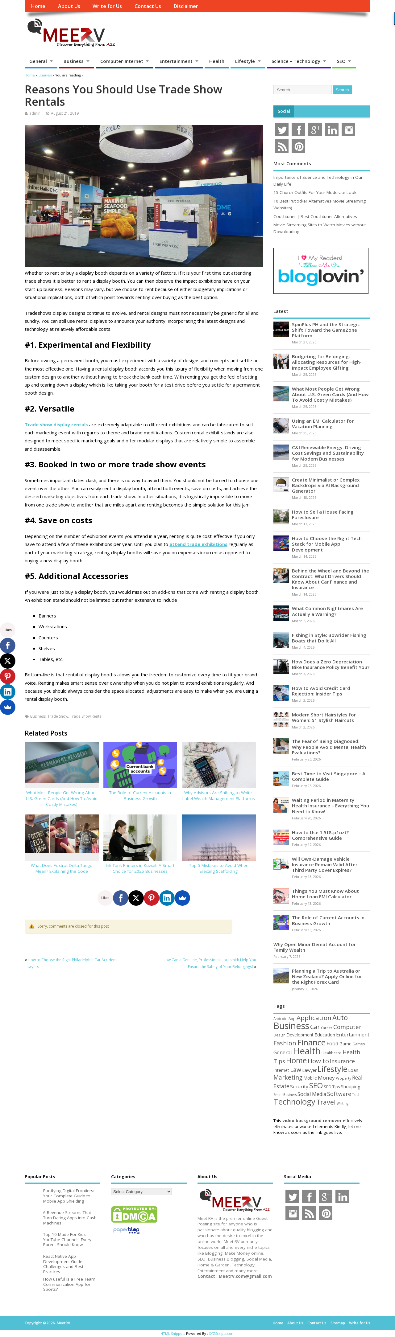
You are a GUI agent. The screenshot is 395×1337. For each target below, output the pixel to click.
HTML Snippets (172, 1333)
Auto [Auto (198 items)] (340, 1017)
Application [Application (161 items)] (314, 1017)
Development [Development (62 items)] (300, 1035)
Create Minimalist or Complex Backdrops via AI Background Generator (326, 485)
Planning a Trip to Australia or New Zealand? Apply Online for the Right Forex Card (327, 976)
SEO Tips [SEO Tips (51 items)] (332, 1086)
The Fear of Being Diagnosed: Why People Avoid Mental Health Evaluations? (329, 746)
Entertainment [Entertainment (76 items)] (352, 1034)
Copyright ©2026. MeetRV (47, 1323)
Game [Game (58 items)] (345, 1044)
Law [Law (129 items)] (295, 1069)
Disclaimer (185, 6)
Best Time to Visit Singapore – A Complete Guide (328, 776)
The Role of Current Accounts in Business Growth (140, 795)
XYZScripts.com (222, 1333)
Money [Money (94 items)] (326, 1077)
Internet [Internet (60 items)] (281, 1070)
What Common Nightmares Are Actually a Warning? (327, 611)
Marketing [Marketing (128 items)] (287, 1077)
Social (284, 111)
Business (74, 61)
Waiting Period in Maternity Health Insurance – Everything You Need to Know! (330, 805)
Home (38, 6)
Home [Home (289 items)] (296, 1060)
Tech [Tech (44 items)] (356, 1094)
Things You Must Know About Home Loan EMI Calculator (325, 894)
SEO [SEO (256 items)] (316, 1085)
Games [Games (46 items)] (358, 1044)
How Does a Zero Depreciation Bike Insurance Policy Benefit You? (330, 664)
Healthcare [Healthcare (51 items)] (332, 1053)
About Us (69, 6)
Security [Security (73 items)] (299, 1086)
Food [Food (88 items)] (332, 1043)
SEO (341, 61)
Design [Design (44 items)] (279, 1034)
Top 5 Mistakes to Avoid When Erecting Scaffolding (218, 868)
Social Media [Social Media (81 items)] (311, 1094)
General (38, 61)
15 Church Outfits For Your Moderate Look (314, 192)
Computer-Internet (121, 61)
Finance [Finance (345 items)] (311, 1042)
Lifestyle (245, 61)
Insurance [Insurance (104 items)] (342, 1061)
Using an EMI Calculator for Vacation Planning (323, 423)
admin (34, 113)
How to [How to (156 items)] (318, 1060)
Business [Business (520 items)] (291, 1025)
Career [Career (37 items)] (326, 1028)
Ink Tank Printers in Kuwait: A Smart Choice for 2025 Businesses (140, 868)
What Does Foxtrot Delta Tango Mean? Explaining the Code (62, 868)
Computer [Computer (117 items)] (347, 1027)
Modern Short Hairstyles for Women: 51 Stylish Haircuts (324, 717)
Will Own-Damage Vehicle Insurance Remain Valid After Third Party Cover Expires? (324, 864)
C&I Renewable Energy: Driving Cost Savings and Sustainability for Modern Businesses (328, 452)
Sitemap (338, 1323)
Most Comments (292, 163)
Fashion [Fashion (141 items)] (284, 1043)
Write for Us (107, 6)
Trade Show (58, 716)
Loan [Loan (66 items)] (353, 1070)
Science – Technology (296, 61)
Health (216, 61)
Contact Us (148, 6)
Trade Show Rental (86, 716)
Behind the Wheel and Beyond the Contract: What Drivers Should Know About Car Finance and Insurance (330, 579)
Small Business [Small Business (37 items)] (285, 1095)
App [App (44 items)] (292, 1018)
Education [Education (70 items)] (324, 1034)
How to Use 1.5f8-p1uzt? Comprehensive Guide (320, 835)
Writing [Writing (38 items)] (342, 1103)
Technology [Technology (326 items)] (294, 1101)
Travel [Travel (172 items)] (326, 1101)
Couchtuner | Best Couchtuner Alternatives (315, 216)
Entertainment (176, 61)
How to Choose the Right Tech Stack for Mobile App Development (327, 543)
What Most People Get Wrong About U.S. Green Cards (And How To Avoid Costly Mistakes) (62, 798)
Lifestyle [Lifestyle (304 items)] (332, 1069)
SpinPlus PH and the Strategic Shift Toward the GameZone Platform (326, 329)
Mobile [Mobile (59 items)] (310, 1078)
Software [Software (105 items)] (339, 1093)
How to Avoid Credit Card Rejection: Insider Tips (321, 691)
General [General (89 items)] (282, 1052)
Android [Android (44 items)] (280, 1018)
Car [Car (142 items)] (315, 1027)
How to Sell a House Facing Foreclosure (323, 514)
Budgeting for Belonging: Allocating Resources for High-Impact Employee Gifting (327, 362)
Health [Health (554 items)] (307, 1051)
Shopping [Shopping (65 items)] (350, 1086)
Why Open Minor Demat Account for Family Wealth (314, 947)
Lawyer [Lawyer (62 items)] (309, 1070)
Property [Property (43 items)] (343, 1078)
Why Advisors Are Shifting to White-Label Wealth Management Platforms (218, 795)
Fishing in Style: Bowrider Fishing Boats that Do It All (329, 638)
